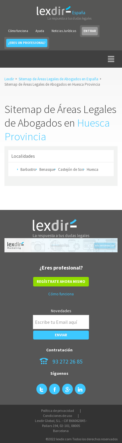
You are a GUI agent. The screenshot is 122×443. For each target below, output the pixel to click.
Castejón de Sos (71, 169)
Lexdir (9, 79)
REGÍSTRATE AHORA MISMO (61, 281)
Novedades (61, 310)
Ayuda (40, 31)
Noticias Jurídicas (64, 31)
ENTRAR (90, 31)
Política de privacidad (57, 410)
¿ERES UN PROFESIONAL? (27, 43)
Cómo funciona (18, 31)
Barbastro (28, 169)
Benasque (47, 169)
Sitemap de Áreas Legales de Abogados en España (58, 79)
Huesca (92, 169)
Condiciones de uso (57, 415)
